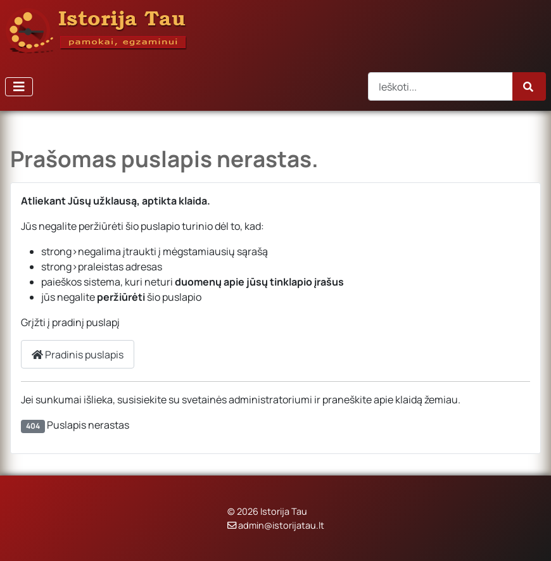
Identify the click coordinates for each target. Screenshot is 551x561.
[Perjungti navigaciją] (19, 86)
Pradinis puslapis (78, 355)
